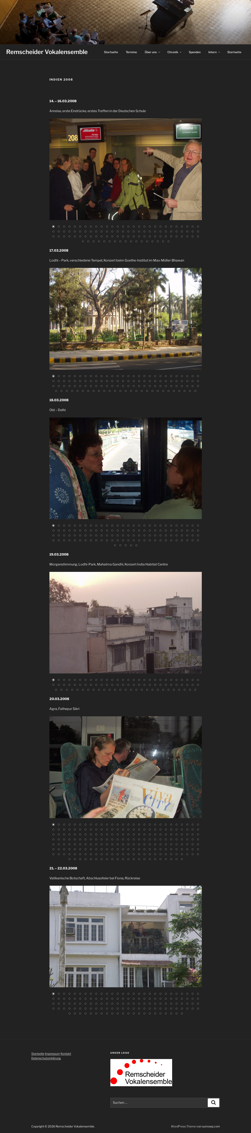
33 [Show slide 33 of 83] (74, 685)
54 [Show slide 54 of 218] (187, 830)
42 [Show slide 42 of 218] (123, 830)
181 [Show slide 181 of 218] (117, 854)
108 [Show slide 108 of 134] (176, 1009)
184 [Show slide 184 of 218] (133, 854)
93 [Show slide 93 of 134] (96, 1009)
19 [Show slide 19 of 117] (149, 526)
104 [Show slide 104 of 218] (155, 839)
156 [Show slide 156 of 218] (133, 849)
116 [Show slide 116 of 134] (85, 1014)
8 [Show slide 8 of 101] (91, 227)
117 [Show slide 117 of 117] (136, 545)
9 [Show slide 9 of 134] (96, 994)
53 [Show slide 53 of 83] (182, 685)
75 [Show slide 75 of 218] (149, 835)
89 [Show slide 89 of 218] (74, 839)
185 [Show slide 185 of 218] (139, 854)
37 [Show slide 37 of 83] (96, 685)
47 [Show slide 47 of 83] (149, 685)
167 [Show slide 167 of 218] (192, 849)
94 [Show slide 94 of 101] (131, 241)
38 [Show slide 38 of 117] (101, 531)
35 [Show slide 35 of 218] (85, 830)
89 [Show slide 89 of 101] (104, 241)
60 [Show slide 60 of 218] (69, 835)
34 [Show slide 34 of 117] (80, 531)
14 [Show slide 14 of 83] (123, 680)
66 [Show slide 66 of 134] (101, 1004)
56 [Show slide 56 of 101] (198, 232)
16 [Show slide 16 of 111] (133, 376)
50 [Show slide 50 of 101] (165, 232)
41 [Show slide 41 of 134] (117, 999)
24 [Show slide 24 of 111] (176, 376)
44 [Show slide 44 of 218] (133, 830)
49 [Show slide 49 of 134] (160, 999)
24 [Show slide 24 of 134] (176, 994)
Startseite (111, 52)
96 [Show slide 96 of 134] (112, 1009)
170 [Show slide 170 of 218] (58, 854)
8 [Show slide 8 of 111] (91, 376)
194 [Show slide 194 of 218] (187, 854)
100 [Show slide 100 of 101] (163, 241)
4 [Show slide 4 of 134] (69, 994)
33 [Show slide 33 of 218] (74, 830)
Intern (214, 52)
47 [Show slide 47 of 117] (149, 531)
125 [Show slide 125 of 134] (133, 1014)
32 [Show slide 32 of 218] (69, 830)
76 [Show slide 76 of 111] (155, 386)
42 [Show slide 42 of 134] (123, 999)
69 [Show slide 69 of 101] (117, 237)
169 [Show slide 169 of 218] (53, 854)
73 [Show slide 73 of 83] (141, 690)
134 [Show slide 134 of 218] (165, 844)
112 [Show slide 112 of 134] (198, 1009)
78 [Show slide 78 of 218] (165, 835)
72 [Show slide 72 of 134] (133, 1004)
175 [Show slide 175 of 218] (85, 854)
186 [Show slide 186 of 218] (144, 854)
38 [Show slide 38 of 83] (101, 685)
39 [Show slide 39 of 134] (107, 999)
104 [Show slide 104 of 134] (155, 1009)
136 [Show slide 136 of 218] (176, 844)
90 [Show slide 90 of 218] (80, 839)
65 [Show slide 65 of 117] (96, 536)
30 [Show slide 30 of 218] (58, 830)
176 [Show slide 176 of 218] (91, 854)
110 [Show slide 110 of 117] (187, 540)
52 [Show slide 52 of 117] (176, 531)
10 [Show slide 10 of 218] (101, 825)
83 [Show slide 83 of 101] (192, 237)
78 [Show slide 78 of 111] (165, 386)
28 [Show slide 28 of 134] (198, 994)
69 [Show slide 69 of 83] (120, 690)
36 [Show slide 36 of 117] (91, 531)
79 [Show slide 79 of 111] (171, 386)
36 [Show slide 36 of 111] (91, 381)
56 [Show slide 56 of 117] (198, 531)
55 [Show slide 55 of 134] (192, 999)
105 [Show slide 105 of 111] (163, 391)
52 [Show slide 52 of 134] (176, 999)
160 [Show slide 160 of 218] (155, 849)
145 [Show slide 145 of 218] (74, 849)
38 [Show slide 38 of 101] (101, 232)
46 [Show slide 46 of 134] (144, 999)
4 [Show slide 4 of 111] (69, 376)
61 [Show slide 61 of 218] (74, 835)
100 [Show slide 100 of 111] (136, 391)
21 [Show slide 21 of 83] (160, 680)
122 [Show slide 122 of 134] (117, 1014)
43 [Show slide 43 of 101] (128, 232)
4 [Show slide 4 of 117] (69, 526)
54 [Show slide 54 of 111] (187, 381)
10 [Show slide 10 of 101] (101, 227)
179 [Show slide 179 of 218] (107, 854)
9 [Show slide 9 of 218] (96, 825)
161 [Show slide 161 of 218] (160, 849)
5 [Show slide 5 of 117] (74, 526)
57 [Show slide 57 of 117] (53, 536)
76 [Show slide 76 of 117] (155, 536)
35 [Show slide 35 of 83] (85, 685)
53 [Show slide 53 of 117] (182, 531)
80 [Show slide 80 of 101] (176, 237)
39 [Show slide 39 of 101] (107, 232)
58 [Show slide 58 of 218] (58, 835)
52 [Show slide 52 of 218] (176, 830)
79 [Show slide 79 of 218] (171, 835)
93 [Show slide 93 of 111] (99, 391)
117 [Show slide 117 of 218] (74, 844)
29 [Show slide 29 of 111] (53, 381)
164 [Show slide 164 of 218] (176, 849)
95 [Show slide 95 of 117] (107, 540)
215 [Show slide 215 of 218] (165, 859)
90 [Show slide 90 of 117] (80, 540)
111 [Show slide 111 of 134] (192, 1009)
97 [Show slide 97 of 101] (147, 241)
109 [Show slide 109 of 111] (184, 391)
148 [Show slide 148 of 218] (91, 849)
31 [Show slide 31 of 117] (64, 531)
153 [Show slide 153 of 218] (117, 849)
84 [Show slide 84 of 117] (198, 536)
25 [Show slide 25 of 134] (182, 994)
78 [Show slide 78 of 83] (168, 690)
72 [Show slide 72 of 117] (133, 536)
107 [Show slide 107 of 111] (174, 391)
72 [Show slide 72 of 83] (136, 690)
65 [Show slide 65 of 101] (96, 237)
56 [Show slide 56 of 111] (198, 381)
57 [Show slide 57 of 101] (53, 237)
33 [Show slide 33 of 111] (74, 381)
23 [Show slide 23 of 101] (171, 227)
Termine (131, 52)
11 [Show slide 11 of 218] (107, 825)
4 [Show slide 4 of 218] (69, 825)
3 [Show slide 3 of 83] (64, 680)
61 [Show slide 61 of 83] (77, 690)
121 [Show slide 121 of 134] (112, 1014)
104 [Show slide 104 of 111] (157, 391)
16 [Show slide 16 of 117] (133, 526)
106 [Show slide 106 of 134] (165, 1009)
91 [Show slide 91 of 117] (85, 540)
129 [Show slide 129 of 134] (155, 1014)
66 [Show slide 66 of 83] (104, 690)
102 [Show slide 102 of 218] (144, 839)
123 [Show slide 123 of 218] (107, 844)
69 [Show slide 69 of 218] (117, 835)
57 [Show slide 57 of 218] (53, 835)
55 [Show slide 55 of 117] (192, 531)
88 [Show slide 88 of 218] (69, 839)
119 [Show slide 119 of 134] (101, 1014)
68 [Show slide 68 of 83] (115, 690)
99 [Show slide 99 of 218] (128, 839)
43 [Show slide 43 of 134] (128, 999)
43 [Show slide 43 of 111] (128, 381)
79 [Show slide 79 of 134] (171, 1004)
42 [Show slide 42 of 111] (123, 381)
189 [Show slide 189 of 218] (160, 854)
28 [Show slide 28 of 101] (198, 227)
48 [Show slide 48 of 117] (155, 531)
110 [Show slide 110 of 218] (187, 839)
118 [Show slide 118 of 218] (80, 844)
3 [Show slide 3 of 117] (64, 526)
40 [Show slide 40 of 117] (112, 531)
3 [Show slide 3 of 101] (64, 227)
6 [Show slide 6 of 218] (80, 825)
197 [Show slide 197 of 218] (69, 859)
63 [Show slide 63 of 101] (85, 237)
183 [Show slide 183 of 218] (128, 854)
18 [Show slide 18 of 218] (144, 825)
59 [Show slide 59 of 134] (64, 1004)
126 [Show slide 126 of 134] (139, 1014)
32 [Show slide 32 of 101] (69, 232)
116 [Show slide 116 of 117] (131, 545)
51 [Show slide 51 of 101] (171, 232)
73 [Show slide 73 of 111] (139, 386)
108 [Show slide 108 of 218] (176, 839)
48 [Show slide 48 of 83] (155, 685)
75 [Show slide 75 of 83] (152, 690)
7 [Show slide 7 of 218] (85, 825)
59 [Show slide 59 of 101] (64, 237)
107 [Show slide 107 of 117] (171, 540)
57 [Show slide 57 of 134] (53, 1004)
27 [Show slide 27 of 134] (192, 994)
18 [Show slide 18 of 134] (144, 994)
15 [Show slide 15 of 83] (128, 680)
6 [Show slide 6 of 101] (80, 227)
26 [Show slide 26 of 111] (187, 376)
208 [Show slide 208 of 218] (128, 859)
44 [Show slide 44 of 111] (133, 381)
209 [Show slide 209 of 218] (133, 859)
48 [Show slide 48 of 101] (155, 232)
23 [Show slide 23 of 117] (171, 526)
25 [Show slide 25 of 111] (182, 376)
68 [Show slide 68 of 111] (112, 386)
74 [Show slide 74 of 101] (144, 237)
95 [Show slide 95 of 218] (107, 839)
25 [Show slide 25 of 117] (182, 526)
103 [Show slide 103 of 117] (149, 540)
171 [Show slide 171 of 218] (64, 854)
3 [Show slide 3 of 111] (64, 376)
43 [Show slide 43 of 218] (128, 830)
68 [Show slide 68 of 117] (112, 536)
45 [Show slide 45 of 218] (139, 830)
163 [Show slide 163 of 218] (171, 849)
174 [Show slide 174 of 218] (80, 854)
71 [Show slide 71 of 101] (128, 237)
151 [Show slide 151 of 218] (107, 849)
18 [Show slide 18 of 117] (144, 526)
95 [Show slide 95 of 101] (136, 241)
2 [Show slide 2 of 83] (58, 680)
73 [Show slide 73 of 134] (139, 1004)
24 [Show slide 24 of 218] (176, 825)
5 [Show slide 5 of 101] (74, 227)
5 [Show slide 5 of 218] (74, 825)
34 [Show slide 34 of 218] (80, 830)
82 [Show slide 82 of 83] (190, 690)
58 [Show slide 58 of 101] (58, 237)
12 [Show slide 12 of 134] (112, 994)
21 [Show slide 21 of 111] (160, 376)
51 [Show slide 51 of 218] (171, 830)
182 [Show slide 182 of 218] (123, 854)
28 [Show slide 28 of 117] (198, 526)
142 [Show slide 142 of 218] (58, 849)
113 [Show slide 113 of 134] (69, 1014)
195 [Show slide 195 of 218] (192, 854)
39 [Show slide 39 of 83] (107, 685)
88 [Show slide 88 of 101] (99, 241)
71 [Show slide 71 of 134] (128, 1004)
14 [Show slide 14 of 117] (123, 526)
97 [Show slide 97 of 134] (117, 1009)
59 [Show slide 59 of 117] (64, 536)
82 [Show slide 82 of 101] (187, 237)
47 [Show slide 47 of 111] (149, 381)
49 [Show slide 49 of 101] (160, 232)
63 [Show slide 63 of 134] (85, 1004)
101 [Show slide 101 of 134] (139, 1009)
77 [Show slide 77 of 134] (160, 1004)
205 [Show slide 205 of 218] (112, 859)
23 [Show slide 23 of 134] (171, 994)
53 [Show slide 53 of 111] (182, 381)
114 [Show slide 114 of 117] (120, 545)
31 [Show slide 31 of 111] (64, 381)
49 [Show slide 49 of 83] (160, 685)
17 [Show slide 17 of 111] (139, 376)
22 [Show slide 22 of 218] (165, 825)
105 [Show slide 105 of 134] (160, 1009)
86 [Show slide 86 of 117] (58, 540)
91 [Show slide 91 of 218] (85, 839)
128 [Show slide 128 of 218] (133, 844)
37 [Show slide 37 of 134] (96, 999)
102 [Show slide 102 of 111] (147, 391)
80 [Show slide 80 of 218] (176, 835)
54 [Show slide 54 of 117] (187, 531)
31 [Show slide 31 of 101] (64, 232)
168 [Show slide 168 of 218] (198, 849)
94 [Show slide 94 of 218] (101, 839)
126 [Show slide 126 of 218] (123, 844)
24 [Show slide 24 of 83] (176, 680)
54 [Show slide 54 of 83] (187, 685)
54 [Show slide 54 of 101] (187, 232)
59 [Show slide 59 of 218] (64, 835)
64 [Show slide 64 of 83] (93, 690)
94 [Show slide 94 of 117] (101, 540)
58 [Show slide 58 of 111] (58, 386)
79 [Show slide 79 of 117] (171, 536)
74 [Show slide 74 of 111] (144, 386)
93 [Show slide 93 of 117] (96, 540)
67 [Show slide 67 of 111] (107, 386)
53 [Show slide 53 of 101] (182, 232)
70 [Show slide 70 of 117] (123, 536)
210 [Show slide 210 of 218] (139, 859)
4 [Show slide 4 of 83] (69, 680)
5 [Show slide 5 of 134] (74, 994)
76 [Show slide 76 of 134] (155, 1004)
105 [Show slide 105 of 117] (160, 540)
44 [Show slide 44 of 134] (133, 999)
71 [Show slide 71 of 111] (128, 386)
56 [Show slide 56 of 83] (198, 685)
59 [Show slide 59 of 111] (64, 386)
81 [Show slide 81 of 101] (182, 237)
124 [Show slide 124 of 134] (128, 1014)
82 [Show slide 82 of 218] (187, 835)
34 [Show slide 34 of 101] (80, 232)
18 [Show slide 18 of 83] (144, 680)
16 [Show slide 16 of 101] (133, 227)
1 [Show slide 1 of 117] (53, 526)
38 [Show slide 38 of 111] (101, 381)
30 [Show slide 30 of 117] (58, 531)
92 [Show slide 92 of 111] (93, 391)
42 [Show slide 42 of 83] (123, 685)
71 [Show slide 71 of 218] (128, 835)
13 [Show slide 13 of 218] (117, 825)
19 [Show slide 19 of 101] (149, 227)
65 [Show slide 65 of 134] (96, 1004)
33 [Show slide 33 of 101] (74, 232)
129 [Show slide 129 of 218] (139, 844)
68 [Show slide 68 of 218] (112, 835)
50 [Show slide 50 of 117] (165, 531)
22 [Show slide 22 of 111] (165, 376)
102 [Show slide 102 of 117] (144, 540)
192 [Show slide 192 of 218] (176, 854)
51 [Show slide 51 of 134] (171, 999)
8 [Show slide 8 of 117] (91, 526)
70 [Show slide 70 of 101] (123, 237)
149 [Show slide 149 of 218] (96, 849)
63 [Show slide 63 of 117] (85, 536)
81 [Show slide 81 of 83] (184, 690)
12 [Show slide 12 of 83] (112, 680)
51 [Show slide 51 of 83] (171, 685)
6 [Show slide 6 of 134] (80, 994)
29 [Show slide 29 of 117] (53, 531)
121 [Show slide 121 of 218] (96, 844)
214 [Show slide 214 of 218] (160, 859)
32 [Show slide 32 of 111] (69, 381)
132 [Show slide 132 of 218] (155, 844)
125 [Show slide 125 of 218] (117, 844)
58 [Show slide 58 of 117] (58, 536)
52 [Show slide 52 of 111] (176, 381)
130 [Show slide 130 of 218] (144, 844)
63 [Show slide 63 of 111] (85, 386)
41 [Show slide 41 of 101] (117, 232)
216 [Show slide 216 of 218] (171, 859)
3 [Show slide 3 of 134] (64, 994)
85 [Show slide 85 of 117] (53, 540)
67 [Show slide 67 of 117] (107, 536)
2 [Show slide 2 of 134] (58, 994)
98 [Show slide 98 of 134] (123, 1009)
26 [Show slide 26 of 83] (187, 680)
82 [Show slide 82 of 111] (187, 386)
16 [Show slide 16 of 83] (133, 680)
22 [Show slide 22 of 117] (165, 526)
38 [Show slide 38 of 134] (101, 999)
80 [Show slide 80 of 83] (179, 690)
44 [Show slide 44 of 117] (133, 531)
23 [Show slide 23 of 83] (171, 680)
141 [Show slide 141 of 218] (53, 849)
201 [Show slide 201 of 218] (91, 859)
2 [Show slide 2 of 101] (58, 227)
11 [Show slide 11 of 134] (107, 994)
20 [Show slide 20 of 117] (155, 526)
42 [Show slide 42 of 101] (123, 232)
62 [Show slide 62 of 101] (80, 237)
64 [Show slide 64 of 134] (91, 1004)
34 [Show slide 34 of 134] (80, 999)
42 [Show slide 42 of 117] (123, 531)
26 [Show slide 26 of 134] (187, 994)
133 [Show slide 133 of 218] (160, 844)
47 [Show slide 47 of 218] (149, 830)
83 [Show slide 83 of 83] (195, 690)
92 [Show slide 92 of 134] (91, 1009)
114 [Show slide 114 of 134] (74, 1014)
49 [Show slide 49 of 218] (160, 830)
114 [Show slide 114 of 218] (58, 844)
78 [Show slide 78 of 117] (165, 536)
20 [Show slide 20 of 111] (155, 376)
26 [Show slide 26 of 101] (187, 227)
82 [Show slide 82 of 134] (187, 1004)
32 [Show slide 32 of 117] (69, 531)
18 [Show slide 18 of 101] (144, 227)
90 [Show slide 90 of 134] (80, 1009)
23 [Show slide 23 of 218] (171, 825)
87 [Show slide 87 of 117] (64, 540)
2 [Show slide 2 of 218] (58, 825)
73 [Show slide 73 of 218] (139, 835)
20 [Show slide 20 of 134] (155, 994)
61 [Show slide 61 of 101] (74, 237)
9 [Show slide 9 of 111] (96, 376)
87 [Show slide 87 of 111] (66, 391)
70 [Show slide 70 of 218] (123, 835)
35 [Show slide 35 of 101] (85, 232)
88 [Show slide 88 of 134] (69, 1009)
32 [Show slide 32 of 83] (69, 685)
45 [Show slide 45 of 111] (139, 381)
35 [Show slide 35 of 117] (85, 531)
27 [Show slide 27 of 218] (192, 825)
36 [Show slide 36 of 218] (91, 830)
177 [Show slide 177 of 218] (96, 854)
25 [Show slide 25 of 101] (182, 227)
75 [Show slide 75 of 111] (149, 386)
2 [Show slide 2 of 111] (58, 376)
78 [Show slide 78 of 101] (165, 237)
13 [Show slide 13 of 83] (117, 680)
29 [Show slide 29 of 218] (53, 830)
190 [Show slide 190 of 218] (165, 854)
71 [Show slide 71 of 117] (128, 536)
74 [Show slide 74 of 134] (144, 1004)
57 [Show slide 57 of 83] (56, 690)
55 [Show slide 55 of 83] (192, 685)
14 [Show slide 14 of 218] (123, 825)
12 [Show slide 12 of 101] (112, 227)
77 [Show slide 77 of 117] (160, 536)
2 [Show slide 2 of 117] (58, 526)
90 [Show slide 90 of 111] (83, 391)
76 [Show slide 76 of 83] (157, 690)
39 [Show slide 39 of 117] (107, 531)
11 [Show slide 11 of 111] (107, 376)
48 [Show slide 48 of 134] (155, 999)
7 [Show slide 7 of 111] (85, 376)
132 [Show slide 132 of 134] (171, 1014)
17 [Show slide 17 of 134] (139, 994)
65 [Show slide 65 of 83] (99, 690)
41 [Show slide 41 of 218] (117, 830)
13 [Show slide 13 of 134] (117, 994)
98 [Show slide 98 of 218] (123, 839)
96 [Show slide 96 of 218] (112, 839)
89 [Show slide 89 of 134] (74, 1009)
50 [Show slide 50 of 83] (165, 685)
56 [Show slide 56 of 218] (198, 830)
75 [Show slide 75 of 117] (149, 536)
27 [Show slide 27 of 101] (192, 227)
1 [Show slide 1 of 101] (53, 227)
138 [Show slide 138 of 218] (187, 844)
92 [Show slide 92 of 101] (120, 241)
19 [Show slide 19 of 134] (149, 994)
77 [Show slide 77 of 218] (160, 835)
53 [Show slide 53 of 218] (182, 830)
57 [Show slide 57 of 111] (53, 386)
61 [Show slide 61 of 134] (74, 1004)
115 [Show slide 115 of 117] (125, 545)
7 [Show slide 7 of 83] (85, 680)
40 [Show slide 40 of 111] (112, 381)
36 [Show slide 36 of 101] (91, 232)
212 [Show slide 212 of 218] (149, 859)
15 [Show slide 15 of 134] (128, 994)
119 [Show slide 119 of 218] (85, 844)
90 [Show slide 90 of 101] (109, 241)
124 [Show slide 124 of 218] (112, 844)
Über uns (153, 52)
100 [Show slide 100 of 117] (133, 540)
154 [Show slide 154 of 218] (123, 849)
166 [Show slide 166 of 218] (187, 849)
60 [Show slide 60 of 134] (69, 1004)
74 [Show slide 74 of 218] (144, 835)
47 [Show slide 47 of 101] (149, 232)
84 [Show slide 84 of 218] (198, 835)
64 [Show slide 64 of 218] (91, 835)
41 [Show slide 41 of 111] (117, 381)
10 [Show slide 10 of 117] (101, 526)
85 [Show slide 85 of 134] (53, 1009)
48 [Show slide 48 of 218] (155, 830)
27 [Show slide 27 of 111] (192, 376)
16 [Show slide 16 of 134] (133, 994)
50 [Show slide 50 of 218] (165, 830)
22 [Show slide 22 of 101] (165, 227)
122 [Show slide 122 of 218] (101, 844)
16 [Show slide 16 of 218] (133, 825)
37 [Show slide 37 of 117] (96, 531)
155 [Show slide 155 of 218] (128, 849)
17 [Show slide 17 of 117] (139, 526)
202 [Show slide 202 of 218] (96, 859)
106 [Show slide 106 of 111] (168, 391)
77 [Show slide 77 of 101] (160, 237)
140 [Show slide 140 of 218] (198, 844)
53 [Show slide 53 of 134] (182, 999)
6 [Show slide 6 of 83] (80, 680)
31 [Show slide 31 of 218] (64, 830)
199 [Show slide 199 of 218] (80, 859)
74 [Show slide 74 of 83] (147, 690)
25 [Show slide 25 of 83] (182, 680)
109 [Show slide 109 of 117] (182, 540)
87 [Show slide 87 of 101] (93, 241)
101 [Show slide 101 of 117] (139, 540)
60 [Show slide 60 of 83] (72, 690)
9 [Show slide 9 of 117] (96, 526)
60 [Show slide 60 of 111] (69, 386)
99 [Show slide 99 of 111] (131, 391)
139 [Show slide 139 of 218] (192, 844)
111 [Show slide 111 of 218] (192, 839)
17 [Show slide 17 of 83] (139, 680)
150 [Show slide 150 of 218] (101, 849)
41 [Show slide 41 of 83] (117, 685)
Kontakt (66, 1053)
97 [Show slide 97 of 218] (117, 839)
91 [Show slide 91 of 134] (85, 1009)
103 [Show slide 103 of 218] (149, 839)
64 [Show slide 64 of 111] (91, 386)
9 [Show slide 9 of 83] (96, 680)
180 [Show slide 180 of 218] (112, 854)
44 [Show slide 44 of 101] (133, 232)
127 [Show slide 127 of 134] (144, 1014)
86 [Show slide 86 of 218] (58, 839)
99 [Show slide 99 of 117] (128, 540)
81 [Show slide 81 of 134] (182, 1004)
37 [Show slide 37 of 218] (96, 830)
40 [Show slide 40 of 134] (112, 999)
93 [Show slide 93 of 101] (125, 241)
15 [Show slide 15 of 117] (128, 526)
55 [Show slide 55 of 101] (192, 232)
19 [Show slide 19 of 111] (149, 376)
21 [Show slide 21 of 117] (160, 526)
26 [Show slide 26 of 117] (187, 526)
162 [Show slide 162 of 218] (165, 849)
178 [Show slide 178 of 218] (101, 854)
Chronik (174, 52)
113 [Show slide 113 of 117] (115, 545)
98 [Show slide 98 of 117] (123, 540)
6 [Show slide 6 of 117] (80, 526)
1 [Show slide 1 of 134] (53, 994)
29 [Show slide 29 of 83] (53, 685)
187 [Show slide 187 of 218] (149, 854)
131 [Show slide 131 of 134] (165, 1014)
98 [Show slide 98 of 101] (152, 241)
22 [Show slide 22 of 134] (165, 994)
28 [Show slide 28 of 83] (198, 680)
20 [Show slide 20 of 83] (155, 680)
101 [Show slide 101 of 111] (141, 391)
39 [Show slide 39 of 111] (107, 381)
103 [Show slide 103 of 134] (149, 1009)
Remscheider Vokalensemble (47, 51)
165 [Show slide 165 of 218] (182, 849)
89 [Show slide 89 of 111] (77, 391)
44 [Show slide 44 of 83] (133, 685)
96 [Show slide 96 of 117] (112, 540)
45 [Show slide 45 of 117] (139, 531)
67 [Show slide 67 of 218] (107, 835)
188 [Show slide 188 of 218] (155, 854)
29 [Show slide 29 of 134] (53, 999)
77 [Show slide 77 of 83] (163, 690)
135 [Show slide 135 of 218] (171, 844)
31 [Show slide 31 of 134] (64, 999)
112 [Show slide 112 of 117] (198, 540)
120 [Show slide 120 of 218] (91, 844)
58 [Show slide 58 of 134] (58, 1004)
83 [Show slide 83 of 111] (192, 386)
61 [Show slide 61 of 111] (74, 386)
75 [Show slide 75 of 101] (149, 237)
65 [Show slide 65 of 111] (96, 386)
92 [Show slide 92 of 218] (91, 839)
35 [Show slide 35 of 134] (85, 999)
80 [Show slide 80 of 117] (176, 536)
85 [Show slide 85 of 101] (83, 241)
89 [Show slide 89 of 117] (74, 540)
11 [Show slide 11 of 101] (107, 227)
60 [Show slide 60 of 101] (69, 237)
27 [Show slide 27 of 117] (192, 526)
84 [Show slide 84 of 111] (198, 386)
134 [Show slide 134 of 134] (182, 1014)
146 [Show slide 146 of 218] (80, 849)
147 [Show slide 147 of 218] (85, 849)
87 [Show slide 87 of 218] (64, 839)
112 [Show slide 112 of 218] (198, 839)
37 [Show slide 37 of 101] (96, 232)
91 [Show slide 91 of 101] (115, 241)
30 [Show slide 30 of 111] (58, 381)
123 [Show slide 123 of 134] (123, 1014)
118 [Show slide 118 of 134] (96, 1014)
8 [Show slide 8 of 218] (91, 825)
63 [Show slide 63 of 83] (88, 690)
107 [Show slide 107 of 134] (171, 1009)
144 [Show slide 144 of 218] (69, 849)
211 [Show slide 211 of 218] (144, 859)
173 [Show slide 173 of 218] (74, 854)
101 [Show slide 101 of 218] (139, 839)
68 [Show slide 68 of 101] (112, 237)
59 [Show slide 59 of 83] (66, 690)
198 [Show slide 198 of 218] (74, 859)
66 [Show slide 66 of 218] (101, 835)
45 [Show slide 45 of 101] (139, 232)
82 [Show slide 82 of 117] (187, 536)
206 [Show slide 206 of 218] (117, 859)
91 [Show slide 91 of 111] (88, 391)
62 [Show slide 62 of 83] (83, 690)
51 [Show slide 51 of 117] (171, 531)
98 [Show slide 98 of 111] (125, 391)
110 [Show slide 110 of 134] (187, 1009)
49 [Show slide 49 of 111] (160, 381)
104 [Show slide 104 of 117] (155, 540)
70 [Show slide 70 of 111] (123, 386)
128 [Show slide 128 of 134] (149, 1014)
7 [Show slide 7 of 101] (85, 227)
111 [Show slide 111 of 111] (195, 391)
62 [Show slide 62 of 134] (80, 1004)
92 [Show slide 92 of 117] (91, 540)
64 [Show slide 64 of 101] (91, 237)
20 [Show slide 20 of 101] (155, 227)
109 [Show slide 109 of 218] (182, 839)
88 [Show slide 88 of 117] (69, 540)
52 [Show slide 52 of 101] (176, 232)
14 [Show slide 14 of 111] (123, 376)
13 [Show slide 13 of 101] (117, 227)
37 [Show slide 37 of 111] (96, 381)
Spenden (195, 52)
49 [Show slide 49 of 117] (160, 531)
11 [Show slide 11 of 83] (107, 680)
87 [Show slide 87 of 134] (64, 1009)
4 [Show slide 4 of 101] (69, 227)
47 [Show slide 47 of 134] (149, 999)
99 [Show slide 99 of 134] (128, 1009)
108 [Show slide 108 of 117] (176, 540)
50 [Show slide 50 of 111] (165, 381)
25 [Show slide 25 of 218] (182, 825)
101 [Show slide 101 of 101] (168, 241)
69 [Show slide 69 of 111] (117, 386)
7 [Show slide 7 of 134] (85, 994)
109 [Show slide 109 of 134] (182, 1009)
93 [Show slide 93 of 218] (96, 839)
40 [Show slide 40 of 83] (112, 685)
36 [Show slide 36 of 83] (91, 685)
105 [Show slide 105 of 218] (160, 839)
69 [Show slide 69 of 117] (117, 536)
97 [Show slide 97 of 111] (120, 391)
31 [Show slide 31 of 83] (64, 685)
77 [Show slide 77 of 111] (160, 386)
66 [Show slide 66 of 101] (101, 237)
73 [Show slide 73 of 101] (139, 237)
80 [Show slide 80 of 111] (176, 386)
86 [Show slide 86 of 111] (61, 391)
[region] (125, 183)
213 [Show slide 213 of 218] (155, 859)
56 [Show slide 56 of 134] (198, 999)
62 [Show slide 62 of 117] (80, 536)
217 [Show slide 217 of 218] (176, 859)
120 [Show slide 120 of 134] (107, 1014)
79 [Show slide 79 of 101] (171, 237)
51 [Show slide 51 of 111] (171, 381)
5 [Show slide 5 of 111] (74, 376)
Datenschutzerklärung (46, 1058)
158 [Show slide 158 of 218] (144, 849)
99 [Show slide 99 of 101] (157, 241)
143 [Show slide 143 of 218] (64, 849)
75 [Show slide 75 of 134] (149, 1004)
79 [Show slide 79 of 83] (174, 690)
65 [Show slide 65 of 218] (96, 835)
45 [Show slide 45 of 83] (139, 685)
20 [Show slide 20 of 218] (155, 825)
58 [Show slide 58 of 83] (61, 690)
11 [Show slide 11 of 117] (107, 526)
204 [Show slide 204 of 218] (107, 859)
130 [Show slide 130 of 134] (160, 1014)
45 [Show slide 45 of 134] (139, 999)
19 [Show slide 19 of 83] (149, 680)
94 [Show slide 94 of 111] (104, 391)
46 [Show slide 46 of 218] (144, 830)
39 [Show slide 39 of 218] (107, 830)
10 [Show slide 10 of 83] (101, 680)
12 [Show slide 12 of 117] (112, 526)
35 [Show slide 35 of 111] (85, 381)
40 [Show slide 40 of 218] (112, 830)
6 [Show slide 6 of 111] (80, 376)
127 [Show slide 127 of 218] (128, 844)
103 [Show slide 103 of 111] (152, 391)
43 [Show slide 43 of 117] (128, 531)
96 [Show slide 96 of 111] (115, 391)
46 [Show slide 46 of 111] (144, 381)
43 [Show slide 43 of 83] (128, 685)
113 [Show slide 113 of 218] (53, 844)
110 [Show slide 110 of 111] (190, 391)
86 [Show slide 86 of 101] (88, 241)
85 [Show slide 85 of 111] (56, 391)
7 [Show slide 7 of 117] (85, 526)
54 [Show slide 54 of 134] (187, 999)
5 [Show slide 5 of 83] (74, 680)
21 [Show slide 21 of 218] (160, 825)
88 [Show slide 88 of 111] (72, 391)
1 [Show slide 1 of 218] (53, 825)
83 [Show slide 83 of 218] (192, 835)
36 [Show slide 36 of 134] (91, 999)
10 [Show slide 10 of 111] (101, 376)
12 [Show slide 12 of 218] (112, 825)
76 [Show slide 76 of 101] (155, 237)
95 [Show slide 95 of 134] (107, 1009)
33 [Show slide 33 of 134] (74, 999)
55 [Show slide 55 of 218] (192, 830)
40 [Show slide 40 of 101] (112, 232)
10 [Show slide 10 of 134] (101, 994)
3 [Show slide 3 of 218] (64, 825)
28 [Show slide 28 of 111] (198, 376)
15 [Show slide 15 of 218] (128, 825)
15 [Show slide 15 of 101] (128, 227)
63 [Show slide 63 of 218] (85, 835)
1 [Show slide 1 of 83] (53, 680)
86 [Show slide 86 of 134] (58, 1009)
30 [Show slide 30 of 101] (58, 232)
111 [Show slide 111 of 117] (192, 540)
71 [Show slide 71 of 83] (131, 690)
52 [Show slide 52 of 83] (176, 685)
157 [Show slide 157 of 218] (139, 849)
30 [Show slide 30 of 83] (58, 685)
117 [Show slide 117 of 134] (91, 1014)
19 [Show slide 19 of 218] (149, 825)
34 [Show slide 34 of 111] (80, 381)
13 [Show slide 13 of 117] (117, 526)
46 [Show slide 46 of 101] (144, 232)
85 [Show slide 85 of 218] (53, 839)
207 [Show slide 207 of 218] (123, 859)
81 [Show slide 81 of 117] (182, 536)
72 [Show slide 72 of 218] (133, 835)
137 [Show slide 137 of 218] (182, 844)
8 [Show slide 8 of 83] (91, 680)
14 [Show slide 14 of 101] (123, 227)
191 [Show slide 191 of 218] (171, 854)
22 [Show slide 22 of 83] (165, 680)
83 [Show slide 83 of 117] (192, 536)
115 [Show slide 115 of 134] (80, 1014)
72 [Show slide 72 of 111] (133, 386)
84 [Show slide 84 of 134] (198, 1004)
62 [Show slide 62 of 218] (80, 835)
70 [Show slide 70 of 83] (125, 690)
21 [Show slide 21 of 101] (160, 227)
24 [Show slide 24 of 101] (176, 227)
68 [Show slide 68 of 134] (112, 1004)
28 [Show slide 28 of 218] (198, 825)
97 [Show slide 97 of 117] (117, 540)
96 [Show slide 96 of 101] (141, 241)
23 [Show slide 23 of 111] (171, 376)
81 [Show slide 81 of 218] (182, 835)
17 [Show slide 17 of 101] (139, 227)
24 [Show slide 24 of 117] (176, 526)
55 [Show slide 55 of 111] (192, 381)
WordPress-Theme (183, 1126)
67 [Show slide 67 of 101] (107, 237)
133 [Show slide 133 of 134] (176, 1014)
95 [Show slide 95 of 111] (109, 391)
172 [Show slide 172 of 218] (69, 854)
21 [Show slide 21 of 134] (160, 994)
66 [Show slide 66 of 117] (101, 536)
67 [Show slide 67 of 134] (107, 1004)
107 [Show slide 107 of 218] (171, 839)
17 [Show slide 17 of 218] (139, 825)
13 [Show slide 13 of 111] (117, 376)
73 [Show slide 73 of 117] (139, 536)
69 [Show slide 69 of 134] (117, 1004)
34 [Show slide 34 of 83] (80, 685)
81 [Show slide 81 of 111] (182, 386)
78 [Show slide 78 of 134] (165, 1004)
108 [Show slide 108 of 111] (179, 391)
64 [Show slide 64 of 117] (91, 536)
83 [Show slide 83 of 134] (192, 1004)
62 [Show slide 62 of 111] (80, 386)
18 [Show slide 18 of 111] (144, 376)
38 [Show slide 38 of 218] (101, 830)
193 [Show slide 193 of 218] (182, 854)
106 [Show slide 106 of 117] (165, 540)
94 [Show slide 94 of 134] (101, 1009)
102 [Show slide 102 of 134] (144, 1009)
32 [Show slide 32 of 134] (69, 999)
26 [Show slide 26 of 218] (187, 825)
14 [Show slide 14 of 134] (123, 994)
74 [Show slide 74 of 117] (144, 536)
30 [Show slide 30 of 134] (58, 999)
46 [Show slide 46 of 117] (144, 531)
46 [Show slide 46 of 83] (144, 685)
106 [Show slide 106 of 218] (165, 839)
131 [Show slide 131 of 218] (149, 844)
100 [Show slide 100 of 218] (133, 839)
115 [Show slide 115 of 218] (64, 844)
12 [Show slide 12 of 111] (112, 376)
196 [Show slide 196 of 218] (198, 854)
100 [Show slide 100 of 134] (133, 1009)
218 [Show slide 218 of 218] (182, 859)
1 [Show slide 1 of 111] (53, 376)
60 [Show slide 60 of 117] (69, 536)
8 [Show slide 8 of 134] (91, 994)
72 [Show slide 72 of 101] (133, 237)
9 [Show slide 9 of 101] (96, 227)
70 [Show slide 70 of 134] (123, 1004)
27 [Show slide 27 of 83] (192, 680)
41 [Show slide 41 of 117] (117, 531)
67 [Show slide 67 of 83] (109, 690)
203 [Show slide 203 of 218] (101, 859)
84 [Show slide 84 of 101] (198, 237)
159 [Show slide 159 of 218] (149, 849)
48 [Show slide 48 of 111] (155, 381)
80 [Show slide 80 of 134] (176, 1004)
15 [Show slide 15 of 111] (128, 376)
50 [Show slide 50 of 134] (165, 999)
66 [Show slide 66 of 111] (101, 386)
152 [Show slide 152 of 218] (112, 849)
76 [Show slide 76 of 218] (155, 835)
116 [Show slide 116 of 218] (69, 844)
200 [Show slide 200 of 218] (85, 859)
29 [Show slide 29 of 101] (53, 232)
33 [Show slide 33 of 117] (74, 531)
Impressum (52, 1053)
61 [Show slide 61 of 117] (74, 536)
